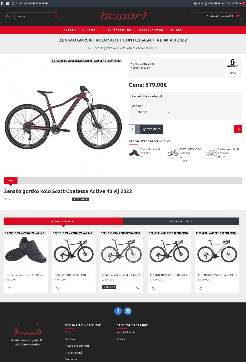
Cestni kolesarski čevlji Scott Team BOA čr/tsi (153, 149)
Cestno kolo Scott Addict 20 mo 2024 (230, 149)
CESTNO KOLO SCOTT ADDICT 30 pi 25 (218, 270)
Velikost (136, 105)
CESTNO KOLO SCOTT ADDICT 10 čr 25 (191, 149)
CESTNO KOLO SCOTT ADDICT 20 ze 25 (170, 270)
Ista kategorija (181, 217)
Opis (11, 180)
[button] (184, 161)
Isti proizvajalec (63, 217)
